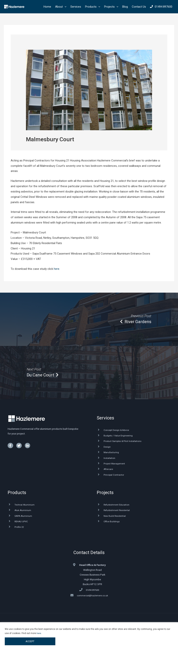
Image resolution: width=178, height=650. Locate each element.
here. (57, 269)
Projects (105, 494)
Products (17, 494)
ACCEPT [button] (30, 641)
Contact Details (89, 555)
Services (105, 418)
